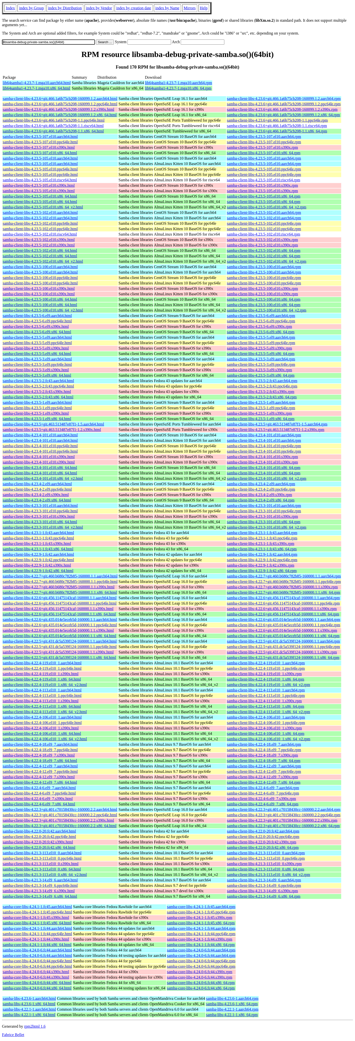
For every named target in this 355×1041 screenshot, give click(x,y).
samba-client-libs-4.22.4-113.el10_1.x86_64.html (42, 706)
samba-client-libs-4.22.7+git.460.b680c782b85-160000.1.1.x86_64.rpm (283, 592)
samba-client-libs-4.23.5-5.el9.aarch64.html (37, 337)
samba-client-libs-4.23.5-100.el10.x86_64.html (40, 299)
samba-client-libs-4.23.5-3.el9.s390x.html (36, 370)
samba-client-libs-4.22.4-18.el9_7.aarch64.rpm (264, 744)
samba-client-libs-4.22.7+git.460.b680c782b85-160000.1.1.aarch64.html (60, 576)
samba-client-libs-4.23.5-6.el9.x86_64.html (37, 332)
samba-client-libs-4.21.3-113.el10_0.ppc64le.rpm (266, 858)
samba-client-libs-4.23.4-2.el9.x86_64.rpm (260, 500)
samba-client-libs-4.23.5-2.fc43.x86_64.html (38, 397)
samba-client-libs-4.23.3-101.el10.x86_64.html (40, 522)
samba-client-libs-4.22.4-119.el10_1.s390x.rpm (264, 674)
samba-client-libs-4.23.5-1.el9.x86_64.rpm (260, 419)
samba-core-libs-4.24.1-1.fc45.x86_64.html (37, 923)
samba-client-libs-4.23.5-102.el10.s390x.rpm (262, 240)
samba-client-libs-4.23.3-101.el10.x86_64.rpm (263, 522)
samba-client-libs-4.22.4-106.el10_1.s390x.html (41, 728)
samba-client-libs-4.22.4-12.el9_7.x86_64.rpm (263, 782)
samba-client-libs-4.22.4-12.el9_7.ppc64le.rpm (264, 771)
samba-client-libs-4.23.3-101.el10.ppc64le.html (40, 511)
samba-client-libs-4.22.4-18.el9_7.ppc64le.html (40, 750)
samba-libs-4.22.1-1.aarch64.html (29, 1009)
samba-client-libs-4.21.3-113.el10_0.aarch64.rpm (266, 853)
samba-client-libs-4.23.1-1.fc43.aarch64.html (38, 533)
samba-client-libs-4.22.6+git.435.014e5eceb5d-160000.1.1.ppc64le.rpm (283, 625)
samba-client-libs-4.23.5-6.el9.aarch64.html (37, 316)
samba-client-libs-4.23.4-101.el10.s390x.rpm (262, 457)
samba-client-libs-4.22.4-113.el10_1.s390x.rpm (264, 701)
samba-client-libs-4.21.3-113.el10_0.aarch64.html (42, 853)
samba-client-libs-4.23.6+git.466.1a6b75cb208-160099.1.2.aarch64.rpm (283, 98)
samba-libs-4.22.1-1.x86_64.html (29, 1015)
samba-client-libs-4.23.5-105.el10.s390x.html (39, 185)
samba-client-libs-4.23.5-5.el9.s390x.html (36, 348)
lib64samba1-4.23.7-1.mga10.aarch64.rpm (178, 83)
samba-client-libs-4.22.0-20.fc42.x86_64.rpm (263, 847)
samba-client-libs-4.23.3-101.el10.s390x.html (39, 516)
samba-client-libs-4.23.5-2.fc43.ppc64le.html (38, 386)
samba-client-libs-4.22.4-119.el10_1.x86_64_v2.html (45, 685)
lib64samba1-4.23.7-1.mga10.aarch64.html (37, 83)
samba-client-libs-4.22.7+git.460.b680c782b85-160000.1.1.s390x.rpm (282, 587)
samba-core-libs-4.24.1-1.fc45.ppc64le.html (37, 912)
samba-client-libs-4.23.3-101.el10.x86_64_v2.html (43, 527)
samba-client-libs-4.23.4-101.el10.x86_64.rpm (263, 467)
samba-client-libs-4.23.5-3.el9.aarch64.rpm (261, 359)
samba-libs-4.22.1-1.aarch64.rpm (232, 1009)
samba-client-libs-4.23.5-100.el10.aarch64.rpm (264, 267)
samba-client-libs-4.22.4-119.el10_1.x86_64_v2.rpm (268, 685)
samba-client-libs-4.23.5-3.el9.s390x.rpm (259, 370)
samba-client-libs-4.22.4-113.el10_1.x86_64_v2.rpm (268, 712)
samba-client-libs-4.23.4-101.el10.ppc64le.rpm (264, 446)
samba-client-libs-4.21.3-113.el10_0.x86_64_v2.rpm (268, 875)
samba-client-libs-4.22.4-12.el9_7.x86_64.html (40, 782)
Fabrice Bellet (13, 1035)
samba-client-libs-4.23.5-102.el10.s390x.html (39, 240)
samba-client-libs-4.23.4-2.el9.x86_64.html (37, 500)
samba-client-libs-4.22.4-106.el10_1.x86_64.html (42, 733)
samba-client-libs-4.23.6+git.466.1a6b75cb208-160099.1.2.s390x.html (58, 109)
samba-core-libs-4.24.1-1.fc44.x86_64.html (37, 945)
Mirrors (190, 8)
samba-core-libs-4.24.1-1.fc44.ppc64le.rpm (201, 934)
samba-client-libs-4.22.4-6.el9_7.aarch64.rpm (263, 788)
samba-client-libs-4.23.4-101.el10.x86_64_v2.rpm (266, 478)
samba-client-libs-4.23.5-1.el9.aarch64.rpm (261, 402)
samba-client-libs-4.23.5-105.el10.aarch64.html (40, 158)
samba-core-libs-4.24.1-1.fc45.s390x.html (36, 917)
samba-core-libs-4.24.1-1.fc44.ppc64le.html (37, 934)
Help (204, 8)
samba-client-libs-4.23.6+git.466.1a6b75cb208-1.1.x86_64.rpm (277, 131)
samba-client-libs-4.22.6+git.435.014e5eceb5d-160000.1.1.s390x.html (58, 630)
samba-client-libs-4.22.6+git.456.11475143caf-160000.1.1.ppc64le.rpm (283, 603)
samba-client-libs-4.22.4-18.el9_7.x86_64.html (40, 761)
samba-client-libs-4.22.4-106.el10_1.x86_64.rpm (265, 733)
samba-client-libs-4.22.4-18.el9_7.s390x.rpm (262, 755)
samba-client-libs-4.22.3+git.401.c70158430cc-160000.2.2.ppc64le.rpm (283, 815)
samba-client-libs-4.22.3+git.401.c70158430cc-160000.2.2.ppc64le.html (60, 815)
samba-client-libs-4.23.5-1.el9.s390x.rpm (259, 413)
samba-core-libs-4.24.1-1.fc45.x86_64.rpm (201, 923)
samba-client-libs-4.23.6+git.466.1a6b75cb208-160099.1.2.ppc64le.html (60, 104)
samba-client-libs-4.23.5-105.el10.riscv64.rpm (263, 180)
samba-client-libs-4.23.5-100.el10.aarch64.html (40, 267)
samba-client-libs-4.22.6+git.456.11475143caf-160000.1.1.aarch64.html (60, 598)
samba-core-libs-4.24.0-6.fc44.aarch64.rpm (201, 950)
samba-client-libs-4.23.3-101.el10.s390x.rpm (262, 516)
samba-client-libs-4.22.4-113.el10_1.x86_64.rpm (265, 706)
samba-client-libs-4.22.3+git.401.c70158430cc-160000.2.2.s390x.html (58, 820)
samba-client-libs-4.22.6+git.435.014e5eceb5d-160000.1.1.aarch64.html (60, 619)
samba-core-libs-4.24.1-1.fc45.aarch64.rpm (201, 907)
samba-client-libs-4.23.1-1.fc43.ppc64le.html (38, 538)
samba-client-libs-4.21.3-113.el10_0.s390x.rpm (264, 864)
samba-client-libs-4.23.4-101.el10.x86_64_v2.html (43, 478)
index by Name (167, 8)
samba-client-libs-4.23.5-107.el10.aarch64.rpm (264, 136)
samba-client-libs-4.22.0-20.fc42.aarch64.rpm (263, 831)
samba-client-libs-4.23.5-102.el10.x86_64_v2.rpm (266, 261)
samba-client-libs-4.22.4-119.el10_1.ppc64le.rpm (266, 668)
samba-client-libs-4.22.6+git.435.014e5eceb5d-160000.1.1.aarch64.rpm (283, 619)
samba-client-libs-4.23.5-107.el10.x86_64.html (40, 153)
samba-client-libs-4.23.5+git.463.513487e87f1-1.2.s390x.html (52, 430)
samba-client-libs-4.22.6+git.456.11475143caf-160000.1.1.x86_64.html (59, 614)
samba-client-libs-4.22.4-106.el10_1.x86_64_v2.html (45, 739)
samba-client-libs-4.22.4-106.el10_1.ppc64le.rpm (266, 723)
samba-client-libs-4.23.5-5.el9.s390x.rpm (259, 348)
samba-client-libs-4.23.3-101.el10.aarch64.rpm (264, 505)
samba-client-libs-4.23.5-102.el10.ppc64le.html (40, 223)
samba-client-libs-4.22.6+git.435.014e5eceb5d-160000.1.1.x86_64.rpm (283, 636)
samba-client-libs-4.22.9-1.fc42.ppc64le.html (38, 560)
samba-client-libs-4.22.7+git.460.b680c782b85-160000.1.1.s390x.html (58, 587)
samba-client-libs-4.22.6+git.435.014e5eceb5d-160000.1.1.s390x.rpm (282, 630)
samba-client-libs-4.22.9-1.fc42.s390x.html (37, 565)
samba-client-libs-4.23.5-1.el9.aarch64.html (37, 402)
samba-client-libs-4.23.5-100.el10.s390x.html (39, 288)
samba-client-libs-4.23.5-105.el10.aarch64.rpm (264, 158)
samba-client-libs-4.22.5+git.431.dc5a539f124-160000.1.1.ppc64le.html (60, 647)
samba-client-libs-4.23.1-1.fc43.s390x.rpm (260, 543)
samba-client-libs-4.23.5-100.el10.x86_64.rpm (263, 299)
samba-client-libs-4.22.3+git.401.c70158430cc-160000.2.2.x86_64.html (59, 826)
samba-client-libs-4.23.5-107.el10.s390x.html (39, 147)
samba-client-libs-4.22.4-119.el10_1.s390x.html (40, 674)
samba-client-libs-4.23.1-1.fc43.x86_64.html (38, 549)
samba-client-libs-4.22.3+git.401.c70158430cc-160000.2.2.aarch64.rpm (283, 809)
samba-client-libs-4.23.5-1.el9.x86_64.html (37, 419)
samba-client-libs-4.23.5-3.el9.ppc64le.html (37, 364)
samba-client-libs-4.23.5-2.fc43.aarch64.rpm (262, 381)
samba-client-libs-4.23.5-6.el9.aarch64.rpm (261, 316)
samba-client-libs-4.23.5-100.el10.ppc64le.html (40, 278)
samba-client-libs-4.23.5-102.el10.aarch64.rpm (264, 212)
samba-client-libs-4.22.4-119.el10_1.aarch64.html (42, 663)
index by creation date (133, 8)
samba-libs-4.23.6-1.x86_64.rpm (232, 1004)
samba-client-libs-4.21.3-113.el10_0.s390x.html (40, 864)
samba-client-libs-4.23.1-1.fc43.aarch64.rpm (262, 533)
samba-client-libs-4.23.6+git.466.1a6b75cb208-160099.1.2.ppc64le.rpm (283, 104)
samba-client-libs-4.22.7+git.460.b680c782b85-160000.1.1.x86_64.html (60, 592)
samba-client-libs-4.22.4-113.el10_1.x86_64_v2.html (45, 712)
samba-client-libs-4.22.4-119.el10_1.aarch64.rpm (266, 663)
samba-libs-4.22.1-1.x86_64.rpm (232, 1015)
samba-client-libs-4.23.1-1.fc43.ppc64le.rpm (262, 538)
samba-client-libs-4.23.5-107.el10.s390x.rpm (262, 147)
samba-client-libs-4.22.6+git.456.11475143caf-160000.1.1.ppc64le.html (60, 603)
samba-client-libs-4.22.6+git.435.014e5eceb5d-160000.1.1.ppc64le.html (60, 625)
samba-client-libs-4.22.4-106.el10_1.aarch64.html (42, 717)
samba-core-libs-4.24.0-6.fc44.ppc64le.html (37, 961)
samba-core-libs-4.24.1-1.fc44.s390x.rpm (199, 939)
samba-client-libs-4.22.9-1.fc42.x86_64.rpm (262, 571)
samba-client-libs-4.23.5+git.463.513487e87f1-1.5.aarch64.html (53, 424)
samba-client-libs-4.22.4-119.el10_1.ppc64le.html (42, 668)
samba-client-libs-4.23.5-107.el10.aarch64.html (40, 136)
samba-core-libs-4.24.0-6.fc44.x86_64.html (37, 983)
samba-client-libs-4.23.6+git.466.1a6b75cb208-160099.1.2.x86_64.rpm (283, 115)
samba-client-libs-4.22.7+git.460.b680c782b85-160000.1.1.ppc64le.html (60, 581)
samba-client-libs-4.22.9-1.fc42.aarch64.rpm (262, 554)
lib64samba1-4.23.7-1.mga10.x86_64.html (36, 88)
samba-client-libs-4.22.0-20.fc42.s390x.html (38, 842)
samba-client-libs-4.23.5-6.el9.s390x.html (36, 326)
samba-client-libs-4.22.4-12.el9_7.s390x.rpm (262, 777)
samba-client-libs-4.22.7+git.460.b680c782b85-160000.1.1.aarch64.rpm (284, 576)
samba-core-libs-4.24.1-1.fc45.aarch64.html (37, 907)
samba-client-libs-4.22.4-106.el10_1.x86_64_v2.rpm (268, 739)
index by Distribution (65, 8)
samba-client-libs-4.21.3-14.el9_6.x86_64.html (40, 896)
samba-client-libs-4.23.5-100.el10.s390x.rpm (262, 288)
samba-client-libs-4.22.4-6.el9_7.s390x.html (38, 799)
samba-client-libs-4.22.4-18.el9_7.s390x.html (39, 755)
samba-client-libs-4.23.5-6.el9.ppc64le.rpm (261, 321)
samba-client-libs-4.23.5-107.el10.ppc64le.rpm (264, 142)
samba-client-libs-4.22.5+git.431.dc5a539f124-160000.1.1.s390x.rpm (282, 652)
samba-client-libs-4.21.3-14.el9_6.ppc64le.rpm (264, 885)
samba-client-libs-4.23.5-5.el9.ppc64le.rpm (261, 343)
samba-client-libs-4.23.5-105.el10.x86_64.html (40, 196)
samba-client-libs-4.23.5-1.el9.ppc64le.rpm (261, 408)
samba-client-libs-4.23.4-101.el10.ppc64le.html (40, 446)
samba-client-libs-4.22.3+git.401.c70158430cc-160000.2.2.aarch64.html (60, 809)
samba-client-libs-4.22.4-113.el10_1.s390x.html (40, 701)
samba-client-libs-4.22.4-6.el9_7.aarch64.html (39, 788)
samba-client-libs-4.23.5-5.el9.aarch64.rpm (261, 337)
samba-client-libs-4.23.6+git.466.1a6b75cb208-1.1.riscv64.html (53, 126)
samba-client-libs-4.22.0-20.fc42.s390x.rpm (261, 842)
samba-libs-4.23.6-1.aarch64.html (29, 998)
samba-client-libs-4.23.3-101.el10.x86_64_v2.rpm (266, 527)
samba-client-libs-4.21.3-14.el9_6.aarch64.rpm (264, 880)
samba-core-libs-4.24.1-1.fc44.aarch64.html (37, 928)
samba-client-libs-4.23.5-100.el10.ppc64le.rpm (264, 278)
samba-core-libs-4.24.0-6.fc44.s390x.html (36, 972)
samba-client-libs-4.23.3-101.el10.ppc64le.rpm (264, 511)
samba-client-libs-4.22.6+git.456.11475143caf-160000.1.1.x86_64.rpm (283, 614)
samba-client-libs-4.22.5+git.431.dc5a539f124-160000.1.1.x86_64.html (59, 657)
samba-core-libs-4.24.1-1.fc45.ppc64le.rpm (201, 912)
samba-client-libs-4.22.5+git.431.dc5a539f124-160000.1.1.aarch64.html (60, 641)
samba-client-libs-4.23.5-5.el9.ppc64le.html (37, 343)
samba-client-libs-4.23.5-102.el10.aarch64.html (40, 212)
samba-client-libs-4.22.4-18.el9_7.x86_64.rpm (263, 761)
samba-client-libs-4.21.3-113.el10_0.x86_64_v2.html (45, 875)
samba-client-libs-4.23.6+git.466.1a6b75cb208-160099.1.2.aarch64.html (60, 98)
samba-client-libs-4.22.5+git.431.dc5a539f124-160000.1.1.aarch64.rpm (283, 641)
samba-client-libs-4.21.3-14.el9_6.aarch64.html (40, 880)
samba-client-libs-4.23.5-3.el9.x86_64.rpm (260, 375)
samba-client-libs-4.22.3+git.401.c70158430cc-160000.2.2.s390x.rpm (282, 820)
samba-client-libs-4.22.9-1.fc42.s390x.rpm (260, 565)
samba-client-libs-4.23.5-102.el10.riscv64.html (40, 234)
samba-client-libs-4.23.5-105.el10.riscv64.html (40, 180)
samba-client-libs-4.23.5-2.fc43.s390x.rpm (260, 392)
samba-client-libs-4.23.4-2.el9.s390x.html (36, 495)
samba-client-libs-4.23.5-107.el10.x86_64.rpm (263, 153)
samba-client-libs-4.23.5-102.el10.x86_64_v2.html (43, 261)
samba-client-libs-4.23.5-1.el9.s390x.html (36, 413)
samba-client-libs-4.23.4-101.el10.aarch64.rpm (264, 435)
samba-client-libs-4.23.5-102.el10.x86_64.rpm (263, 250)
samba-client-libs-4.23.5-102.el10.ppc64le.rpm (264, 223)
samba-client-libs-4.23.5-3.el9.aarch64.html (37, 359)
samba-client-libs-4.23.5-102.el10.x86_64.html (40, 250)
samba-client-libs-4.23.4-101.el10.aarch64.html (40, 435)
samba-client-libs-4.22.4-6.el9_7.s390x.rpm (261, 799)
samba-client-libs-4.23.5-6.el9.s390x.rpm (259, 326)
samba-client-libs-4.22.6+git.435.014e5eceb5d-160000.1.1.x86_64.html (59, 636)
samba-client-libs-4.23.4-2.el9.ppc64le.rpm (261, 489)
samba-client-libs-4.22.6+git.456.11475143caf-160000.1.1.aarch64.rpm (283, 598)
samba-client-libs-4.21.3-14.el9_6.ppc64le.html (40, 885)
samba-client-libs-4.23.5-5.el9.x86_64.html (37, 354)
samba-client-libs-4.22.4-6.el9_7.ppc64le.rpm (263, 793)
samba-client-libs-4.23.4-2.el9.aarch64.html (37, 484)
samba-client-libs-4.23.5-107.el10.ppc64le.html (40, 142)
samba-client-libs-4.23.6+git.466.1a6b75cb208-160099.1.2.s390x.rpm (282, 109)
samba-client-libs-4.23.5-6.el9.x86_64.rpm (260, 332)
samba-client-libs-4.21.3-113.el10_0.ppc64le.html (42, 858)
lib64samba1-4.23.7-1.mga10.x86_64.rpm (178, 88)
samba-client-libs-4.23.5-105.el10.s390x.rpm (262, 185)
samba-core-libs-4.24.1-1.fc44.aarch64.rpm (201, 928)
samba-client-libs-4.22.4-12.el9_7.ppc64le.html (40, 771)
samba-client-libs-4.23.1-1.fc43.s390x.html (37, 543)
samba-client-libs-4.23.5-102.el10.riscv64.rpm (263, 234)
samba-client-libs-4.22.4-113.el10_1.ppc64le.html (42, 695)
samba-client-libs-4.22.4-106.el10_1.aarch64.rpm (266, 717)
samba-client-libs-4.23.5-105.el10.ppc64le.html (40, 169)
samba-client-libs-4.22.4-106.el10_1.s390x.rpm (264, 728)
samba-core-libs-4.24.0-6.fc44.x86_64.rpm (201, 983)
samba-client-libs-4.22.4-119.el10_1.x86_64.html (42, 679)
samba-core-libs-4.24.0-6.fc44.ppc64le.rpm (201, 961)
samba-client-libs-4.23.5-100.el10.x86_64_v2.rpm (266, 310)
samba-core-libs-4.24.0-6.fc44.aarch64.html (37, 950)
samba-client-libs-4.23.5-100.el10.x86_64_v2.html (43, 310)
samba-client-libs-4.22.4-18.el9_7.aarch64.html (40, 744)
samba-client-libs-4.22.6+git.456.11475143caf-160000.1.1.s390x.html (58, 609)
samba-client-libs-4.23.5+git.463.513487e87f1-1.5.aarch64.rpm (277, 424)
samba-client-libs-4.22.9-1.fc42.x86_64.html (38, 571)
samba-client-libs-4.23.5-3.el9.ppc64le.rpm (261, 364)
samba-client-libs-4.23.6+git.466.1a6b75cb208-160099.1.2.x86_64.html (60, 115)
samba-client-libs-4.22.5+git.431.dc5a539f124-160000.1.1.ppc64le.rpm (283, 647)
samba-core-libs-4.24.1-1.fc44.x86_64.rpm (201, 945)
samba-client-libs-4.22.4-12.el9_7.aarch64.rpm (264, 766)
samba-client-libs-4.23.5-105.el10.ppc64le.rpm (264, 169)
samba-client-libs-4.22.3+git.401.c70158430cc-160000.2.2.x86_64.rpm (283, 826)
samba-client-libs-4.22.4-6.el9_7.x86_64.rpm (262, 804)
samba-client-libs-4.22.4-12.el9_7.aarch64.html (40, 766)
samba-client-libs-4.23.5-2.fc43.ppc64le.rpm (262, 386)
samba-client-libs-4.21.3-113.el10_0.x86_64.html (42, 869)
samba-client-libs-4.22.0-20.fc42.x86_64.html (39, 847)
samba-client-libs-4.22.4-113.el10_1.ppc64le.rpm (266, 695)
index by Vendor (99, 8)
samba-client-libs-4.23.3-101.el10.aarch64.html (40, 505)
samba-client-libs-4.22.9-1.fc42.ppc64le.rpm (262, 560)
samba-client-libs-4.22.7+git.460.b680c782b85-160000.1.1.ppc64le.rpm (284, 581)
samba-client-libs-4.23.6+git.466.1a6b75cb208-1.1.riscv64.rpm (277, 126)
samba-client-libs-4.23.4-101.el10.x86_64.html (40, 467)
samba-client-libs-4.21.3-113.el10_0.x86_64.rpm (265, 869)
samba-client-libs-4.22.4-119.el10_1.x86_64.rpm (265, 679)
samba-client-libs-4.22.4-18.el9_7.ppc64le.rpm (264, 750)
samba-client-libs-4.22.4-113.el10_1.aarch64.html (42, 690)
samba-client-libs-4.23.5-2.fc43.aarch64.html (38, 381)
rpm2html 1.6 (35, 1026)
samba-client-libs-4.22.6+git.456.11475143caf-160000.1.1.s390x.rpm (282, 609)
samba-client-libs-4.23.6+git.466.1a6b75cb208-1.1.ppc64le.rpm (277, 120)
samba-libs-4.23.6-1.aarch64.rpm (232, 998)
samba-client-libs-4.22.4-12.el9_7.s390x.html (39, 777)
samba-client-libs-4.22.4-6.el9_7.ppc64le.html (39, 793)
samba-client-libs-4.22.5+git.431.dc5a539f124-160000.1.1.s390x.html (58, 652)
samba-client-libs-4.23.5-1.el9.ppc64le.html (37, 408)
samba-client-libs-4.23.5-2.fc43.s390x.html (37, 392)
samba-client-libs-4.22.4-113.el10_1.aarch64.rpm (266, 690)
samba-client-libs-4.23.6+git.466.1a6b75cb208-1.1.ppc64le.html (54, 120)
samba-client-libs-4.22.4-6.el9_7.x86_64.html (39, 804)
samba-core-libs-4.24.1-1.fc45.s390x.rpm (199, 917)
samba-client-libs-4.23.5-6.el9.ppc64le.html (37, 321)
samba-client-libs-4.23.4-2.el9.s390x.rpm (259, 495)
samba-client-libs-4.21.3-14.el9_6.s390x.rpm (262, 891)
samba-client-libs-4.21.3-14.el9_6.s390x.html (39, 891)
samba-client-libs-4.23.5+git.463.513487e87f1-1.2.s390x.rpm (275, 430)
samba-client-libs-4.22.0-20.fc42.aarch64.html (39, 831)
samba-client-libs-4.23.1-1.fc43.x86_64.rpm (262, 549)
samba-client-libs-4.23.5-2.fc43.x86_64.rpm (262, 397)
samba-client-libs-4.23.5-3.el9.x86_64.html (37, 375)
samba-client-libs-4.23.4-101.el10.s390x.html (39, 457)
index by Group (31, 8)
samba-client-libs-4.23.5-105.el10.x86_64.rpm (263, 196)
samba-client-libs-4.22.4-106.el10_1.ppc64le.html (42, 723)
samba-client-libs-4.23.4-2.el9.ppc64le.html (37, 489)
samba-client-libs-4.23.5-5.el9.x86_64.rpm (260, 354)
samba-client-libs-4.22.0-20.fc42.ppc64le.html (39, 837)
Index (10, 8)
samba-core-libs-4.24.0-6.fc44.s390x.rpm (199, 972)
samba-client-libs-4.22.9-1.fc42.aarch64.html (38, 554)
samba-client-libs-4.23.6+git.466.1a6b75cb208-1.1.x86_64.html (53, 131)
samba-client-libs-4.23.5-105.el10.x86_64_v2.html (43, 207)
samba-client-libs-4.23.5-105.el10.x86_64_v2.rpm (266, 207)
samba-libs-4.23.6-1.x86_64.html (29, 1004)
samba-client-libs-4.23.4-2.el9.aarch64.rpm (261, 484)
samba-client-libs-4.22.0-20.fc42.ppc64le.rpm (263, 837)
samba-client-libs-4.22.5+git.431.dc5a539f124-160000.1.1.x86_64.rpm (283, 657)
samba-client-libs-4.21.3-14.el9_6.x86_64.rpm (263, 896)
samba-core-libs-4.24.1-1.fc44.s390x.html (36, 939)
